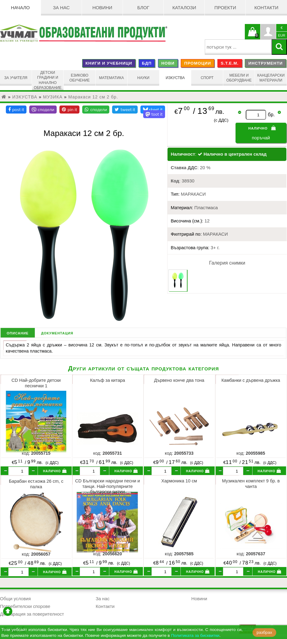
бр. (271, 114)
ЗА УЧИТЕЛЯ (15, 78)
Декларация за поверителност (32, 614)
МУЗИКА (53, 96)
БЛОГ (143, 7)
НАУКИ (143, 78)
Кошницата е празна (252, 35)
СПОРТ (207, 78)
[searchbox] (238, 47)
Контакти (266, 7)
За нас (61, 7)
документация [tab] (57, 332)
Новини (102, 7)
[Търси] (279, 47)
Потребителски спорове (25, 606)
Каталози (184, 7)
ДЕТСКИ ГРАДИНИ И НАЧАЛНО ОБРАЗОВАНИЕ (48, 80)
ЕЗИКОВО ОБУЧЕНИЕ (79, 77)
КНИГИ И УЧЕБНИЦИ (108, 63)
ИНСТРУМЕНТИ (265, 63)
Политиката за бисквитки (195, 635)
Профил (268, 31)
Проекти (225, 7)
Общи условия (15, 598)
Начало (20, 7)
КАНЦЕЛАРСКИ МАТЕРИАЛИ (271, 77)
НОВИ (168, 63)
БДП (147, 63)
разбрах (264, 632)
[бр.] (18, 471)
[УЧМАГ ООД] (19, 33)
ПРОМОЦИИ (197, 63)
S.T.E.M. (230, 63)
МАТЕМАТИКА (111, 78)
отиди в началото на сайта (7, 611)
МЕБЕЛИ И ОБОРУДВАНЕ (239, 77)
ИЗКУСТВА (175, 78)
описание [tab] (18, 332)
